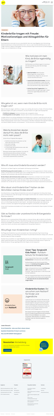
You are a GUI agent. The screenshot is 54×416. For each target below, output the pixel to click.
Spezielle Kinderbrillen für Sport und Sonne (15, 331)
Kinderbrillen (5, 30)
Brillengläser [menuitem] (16, 390)
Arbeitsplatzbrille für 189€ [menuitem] (6, 392)
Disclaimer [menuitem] (13, 414)
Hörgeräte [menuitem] (16, 394)
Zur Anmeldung (7, 350)
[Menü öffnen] (51, 2)
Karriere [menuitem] (42, 390)
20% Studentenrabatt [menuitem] (5, 394)
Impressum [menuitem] (2, 414)
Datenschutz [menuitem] (8, 414)
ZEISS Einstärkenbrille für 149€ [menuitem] (7, 388)
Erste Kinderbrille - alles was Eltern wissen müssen (17, 328)
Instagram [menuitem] (33, 414)
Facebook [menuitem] (28, 414)
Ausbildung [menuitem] (43, 388)
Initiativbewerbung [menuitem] (44, 392)
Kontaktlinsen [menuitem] (17, 392)
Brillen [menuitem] (15, 388)
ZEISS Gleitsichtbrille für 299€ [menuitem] (7, 390)
